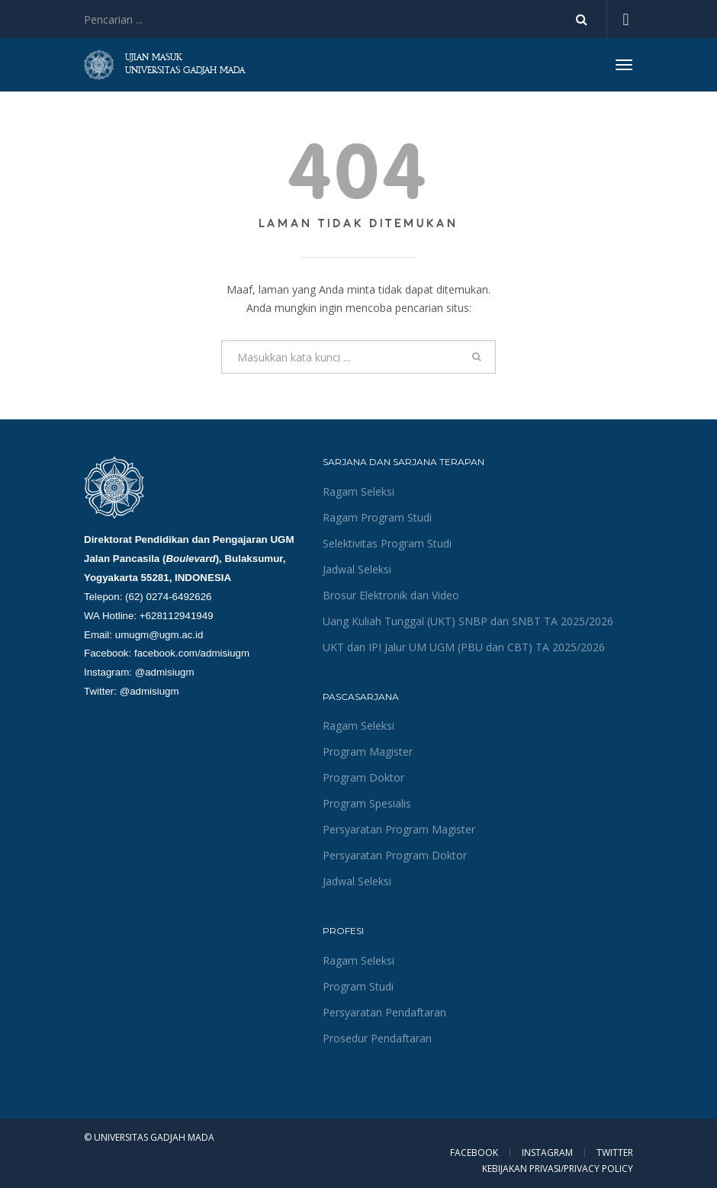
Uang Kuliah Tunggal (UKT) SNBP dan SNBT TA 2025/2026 (468, 621)
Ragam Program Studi (377, 517)
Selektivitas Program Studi (387, 543)
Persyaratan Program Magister (399, 829)
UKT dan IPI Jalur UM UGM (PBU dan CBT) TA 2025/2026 (464, 647)
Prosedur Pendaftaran (377, 1038)
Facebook (474, 1152)
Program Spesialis (367, 803)
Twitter (614, 1152)
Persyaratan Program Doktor (395, 855)
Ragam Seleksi (358, 491)
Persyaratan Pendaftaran (384, 1012)
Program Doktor (363, 777)
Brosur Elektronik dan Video (391, 595)
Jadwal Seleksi (357, 569)
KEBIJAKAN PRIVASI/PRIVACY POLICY (557, 1168)
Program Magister (368, 751)
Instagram (547, 1152)
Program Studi (358, 986)
